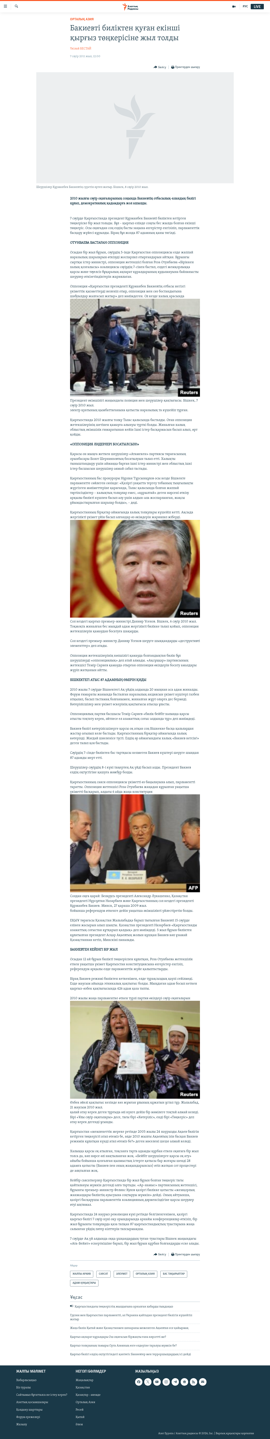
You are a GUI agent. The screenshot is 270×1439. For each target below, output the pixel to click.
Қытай (80, 1417)
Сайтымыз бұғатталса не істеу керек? (41, 1395)
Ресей (80, 1409)
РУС (245, 6)
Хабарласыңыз (26, 1380)
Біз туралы (23, 1387)
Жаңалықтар (84, 1380)
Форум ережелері (28, 1417)
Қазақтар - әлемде (88, 1395)
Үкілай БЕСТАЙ (80, 48)
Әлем (79, 1424)
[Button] (160, 67)
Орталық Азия (85, 1402)
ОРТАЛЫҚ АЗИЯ (82, 19)
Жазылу (21, 1424)
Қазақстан (83, 1387)
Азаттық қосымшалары (32, 1402)
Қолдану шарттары (29, 1409)
